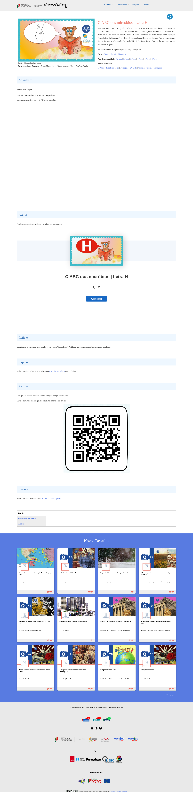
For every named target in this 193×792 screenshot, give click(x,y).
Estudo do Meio (112, 68)
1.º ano (119, 59)
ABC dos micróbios (57, 371)
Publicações (119, 707)
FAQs (87, 707)
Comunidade (122, 5)
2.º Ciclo (133, 68)
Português (124, 68)
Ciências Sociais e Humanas (115, 54)
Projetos (135, 5)
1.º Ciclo (101, 68)
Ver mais (170, 695)
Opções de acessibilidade (98, 707)
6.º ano (154, 59)
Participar (111, 707)
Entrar (146, 5)
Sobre (72, 707)
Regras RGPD (79, 707)
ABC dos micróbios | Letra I (51, 498)
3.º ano (133, 59)
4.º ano (140, 59)
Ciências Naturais (145, 68)
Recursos (108, 5)
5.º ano (147, 59)
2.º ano (126, 59)
